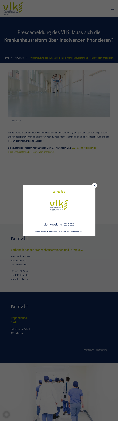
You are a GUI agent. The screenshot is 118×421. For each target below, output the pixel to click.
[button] (6, 414)
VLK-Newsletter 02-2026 (59, 224)
